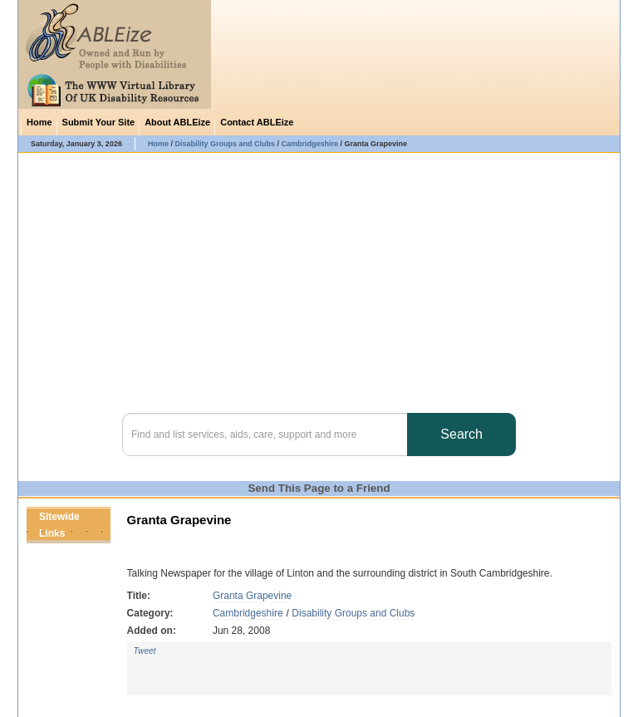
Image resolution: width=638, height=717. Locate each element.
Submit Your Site (98, 122)
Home (39, 122)
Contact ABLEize (256, 122)
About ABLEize (177, 122)
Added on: (151, 630)
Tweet (145, 651)
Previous (85, 533)
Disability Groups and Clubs (353, 613)
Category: (150, 613)
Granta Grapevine (252, 596)
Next (100, 533)
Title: (138, 596)
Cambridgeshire (248, 613)
